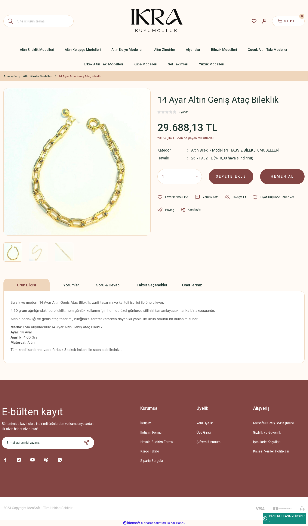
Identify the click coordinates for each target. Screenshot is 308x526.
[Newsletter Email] (48, 443)
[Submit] (86, 443)
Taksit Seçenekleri (152, 285)
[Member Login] (264, 21)
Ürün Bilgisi (26, 285)
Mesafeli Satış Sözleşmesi (273, 423)
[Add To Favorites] (172, 197)
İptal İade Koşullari (266, 442)
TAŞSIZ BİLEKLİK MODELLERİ (254, 150)
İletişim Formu (150, 432)
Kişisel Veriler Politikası (271, 451)
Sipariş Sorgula (151, 461)
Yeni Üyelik (205, 423)
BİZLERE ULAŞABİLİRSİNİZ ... (284, 518)
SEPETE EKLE (231, 176)
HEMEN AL (282, 176)
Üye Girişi (204, 432)
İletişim (145, 423)
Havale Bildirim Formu (156, 442)
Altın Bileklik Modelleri (209, 150)
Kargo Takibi (149, 451)
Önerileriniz (192, 285)
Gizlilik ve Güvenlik (267, 432)
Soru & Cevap (108, 285)
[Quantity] (179, 176)
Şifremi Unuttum (209, 442)
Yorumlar (71, 285)
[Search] (38, 21)
